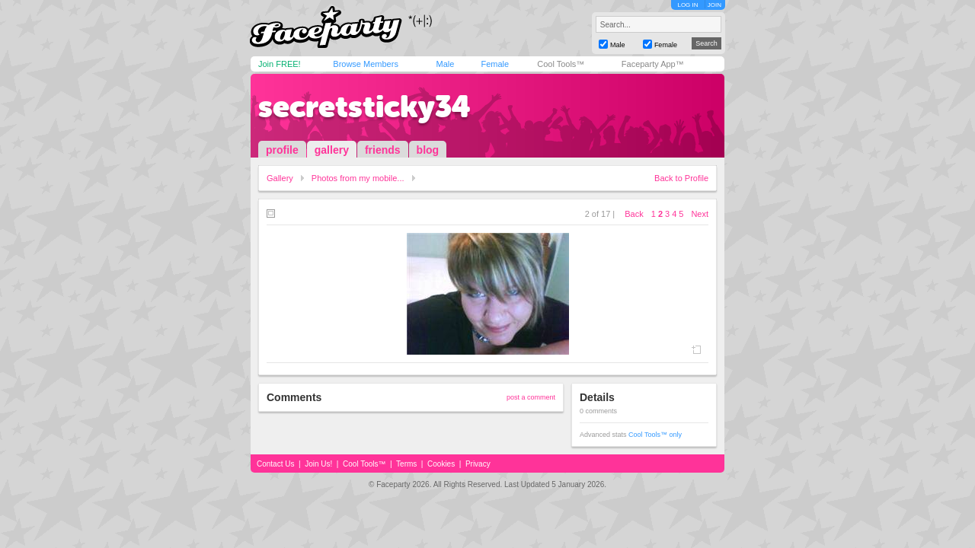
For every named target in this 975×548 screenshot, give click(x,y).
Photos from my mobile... (358, 178)
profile (282, 150)
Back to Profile (681, 178)
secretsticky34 (364, 106)
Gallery (280, 178)
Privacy (478, 464)
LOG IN (687, 5)
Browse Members (365, 63)
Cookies (441, 464)
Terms (406, 464)
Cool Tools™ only (655, 434)
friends (383, 150)
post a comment (531, 397)
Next (699, 213)
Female (495, 63)
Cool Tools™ (560, 63)
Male (445, 63)
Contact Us (275, 464)
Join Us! (318, 464)
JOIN (714, 5)
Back (634, 213)
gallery (332, 150)
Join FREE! (279, 63)
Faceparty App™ (653, 63)
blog (428, 150)
